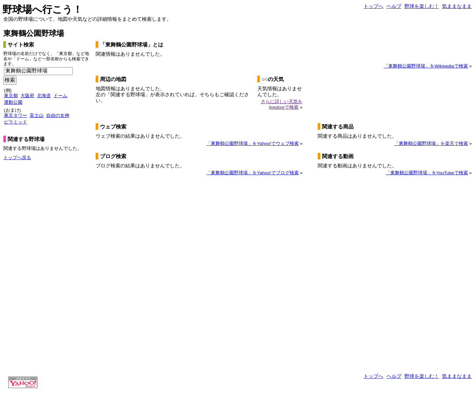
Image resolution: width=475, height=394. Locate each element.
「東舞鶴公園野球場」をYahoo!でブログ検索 (252, 172)
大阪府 (27, 95)
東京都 (11, 95)
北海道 (44, 95)
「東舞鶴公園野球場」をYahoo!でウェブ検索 (252, 143)
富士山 (37, 115)
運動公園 (13, 102)
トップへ (373, 6)
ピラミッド (15, 122)
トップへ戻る (17, 157)
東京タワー (15, 115)
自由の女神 (57, 115)
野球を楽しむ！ (421, 6)
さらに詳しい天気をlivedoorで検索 (281, 104)
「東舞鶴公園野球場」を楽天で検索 (431, 143)
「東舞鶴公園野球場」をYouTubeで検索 (427, 172)
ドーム (60, 95)
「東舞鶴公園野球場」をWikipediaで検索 (426, 66)
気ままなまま (457, 6)
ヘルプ (394, 6)
